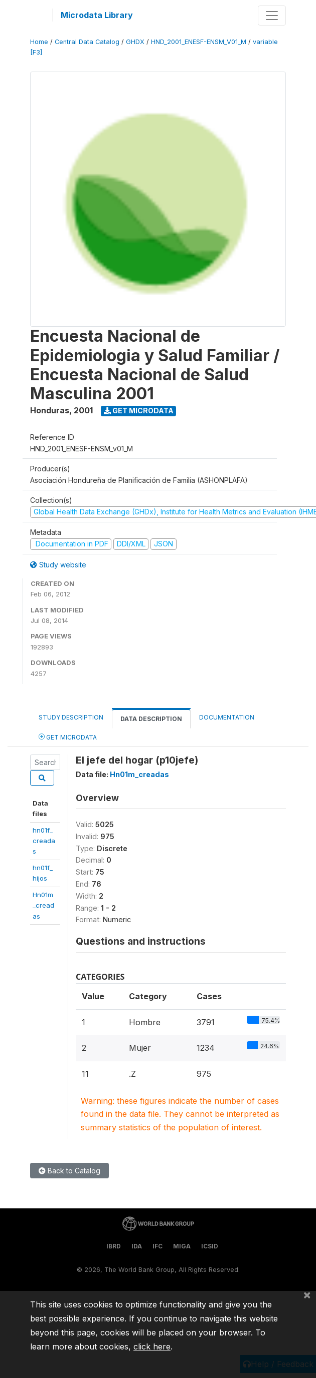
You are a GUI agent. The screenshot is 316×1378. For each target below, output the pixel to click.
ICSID (209, 1246)
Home (39, 42)
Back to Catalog (69, 1170)
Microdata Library (97, 15)
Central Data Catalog (87, 42)
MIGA (182, 1246)
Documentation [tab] (226, 717)
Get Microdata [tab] (68, 737)
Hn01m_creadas (43, 905)
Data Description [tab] (151, 719)
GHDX (135, 42)
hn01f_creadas (44, 841)
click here (152, 1346)
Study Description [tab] (71, 717)
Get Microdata (139, 410)
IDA (136, 1246)
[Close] (307, 1294)
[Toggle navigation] (272, 16)
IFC (157, 1246)
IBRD (113, 1246)
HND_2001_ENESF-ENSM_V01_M (198, 42)
